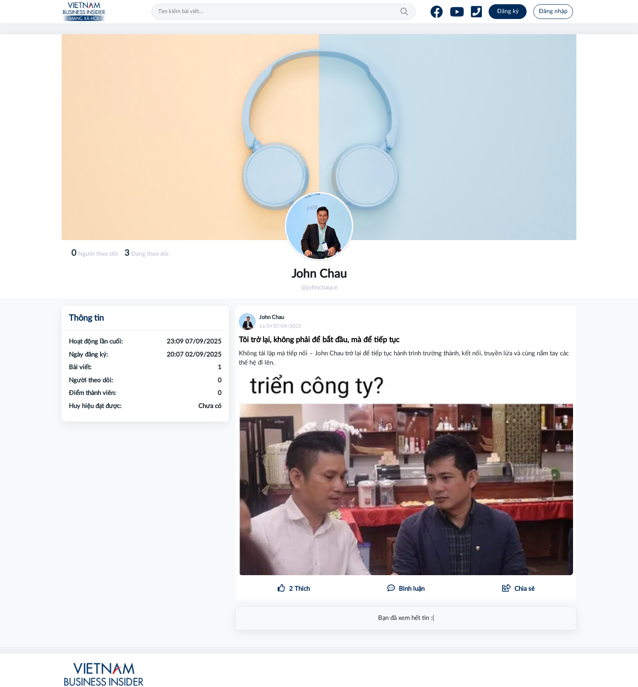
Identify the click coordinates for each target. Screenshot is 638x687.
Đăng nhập (553, 11)
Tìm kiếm (404, 12)
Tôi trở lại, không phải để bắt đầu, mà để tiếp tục (319, 340)
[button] (518, 589)
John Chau (271, 317)
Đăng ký (508, 11)
